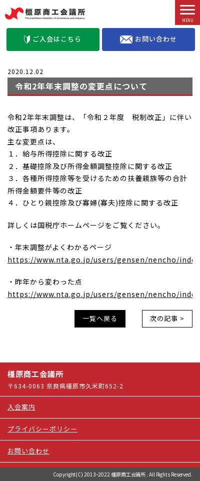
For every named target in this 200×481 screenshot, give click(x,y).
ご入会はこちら (53, 39)
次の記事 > (167, 318)
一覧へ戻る (100, 318)
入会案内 (22, 407)
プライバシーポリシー (43, 429)
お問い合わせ (148, 39)
